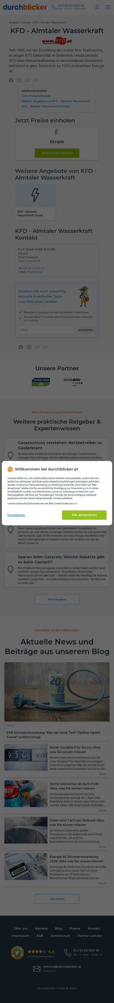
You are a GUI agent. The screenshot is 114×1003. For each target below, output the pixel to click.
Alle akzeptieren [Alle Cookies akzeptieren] (84, 515)
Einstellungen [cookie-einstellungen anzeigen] (16, 515)
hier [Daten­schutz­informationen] (75, 503)
